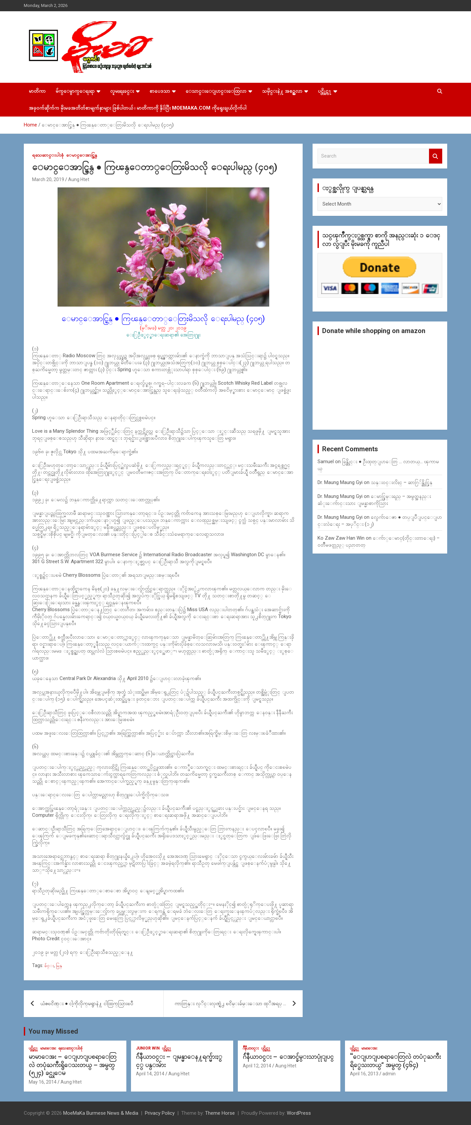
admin (389, 1073)
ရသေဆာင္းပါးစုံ (48, 155)
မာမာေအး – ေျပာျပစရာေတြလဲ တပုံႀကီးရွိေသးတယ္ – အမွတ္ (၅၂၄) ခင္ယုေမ (72, 1065)
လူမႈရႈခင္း (122, 91)
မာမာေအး (48, 1048)
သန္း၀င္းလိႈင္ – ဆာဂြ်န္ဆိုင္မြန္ (401, 482)
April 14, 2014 (150, 1073)
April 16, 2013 (364, 1073)
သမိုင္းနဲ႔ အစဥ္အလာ (282, 91)
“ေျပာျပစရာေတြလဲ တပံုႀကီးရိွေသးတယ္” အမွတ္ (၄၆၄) (395, 1061)
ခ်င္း (49, 965)
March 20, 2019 (48, 179)
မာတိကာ (37, 91)
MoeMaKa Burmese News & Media (100, 1113)
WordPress (299, 1113)
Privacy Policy (160, 1113)
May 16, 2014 (43, 1082)
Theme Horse (220, 1113)
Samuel (326, 462)
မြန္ (59, 965)
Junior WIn (148, 1048)
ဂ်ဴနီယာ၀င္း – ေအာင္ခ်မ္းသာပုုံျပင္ (288, 1056)
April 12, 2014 (257, 1065)
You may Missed (53, 1031)
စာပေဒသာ (160, 91)
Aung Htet (78, 179)
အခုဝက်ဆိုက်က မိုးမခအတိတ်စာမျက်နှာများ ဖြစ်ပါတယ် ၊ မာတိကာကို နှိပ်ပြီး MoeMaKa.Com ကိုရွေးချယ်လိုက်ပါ (137, 108)
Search (435, 156)
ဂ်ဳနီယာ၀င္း (251, 1048)
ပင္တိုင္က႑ (324, 91)
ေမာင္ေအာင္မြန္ (81, 155)
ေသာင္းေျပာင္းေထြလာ (216, 91)
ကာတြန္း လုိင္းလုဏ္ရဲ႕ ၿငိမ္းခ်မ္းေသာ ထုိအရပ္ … (230, 1003)
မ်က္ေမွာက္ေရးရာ (75, 91)
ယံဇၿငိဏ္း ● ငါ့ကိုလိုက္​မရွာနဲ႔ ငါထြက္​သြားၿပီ (86, 1003)
